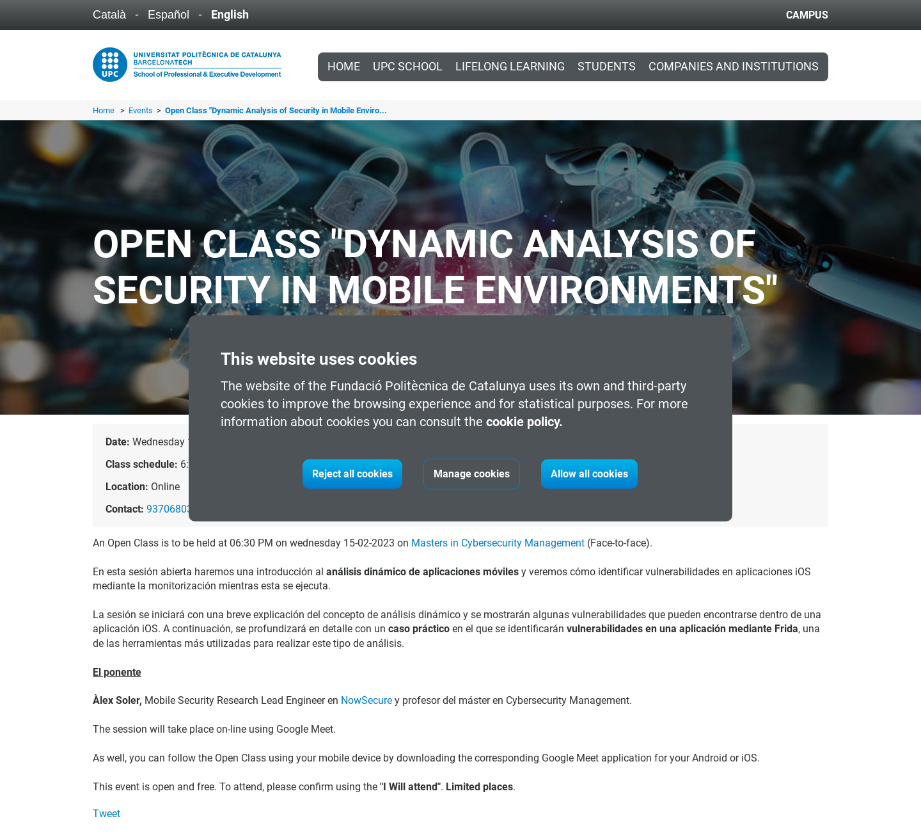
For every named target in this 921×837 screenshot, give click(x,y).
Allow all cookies (589, 474)
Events (142, 110)
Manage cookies (472, 474)
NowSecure (366, 700)
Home (343, 66)
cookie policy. (524, 421)
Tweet (106, 814)
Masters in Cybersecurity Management (498, 543)
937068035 (172, 509)
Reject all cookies (352, 474)
